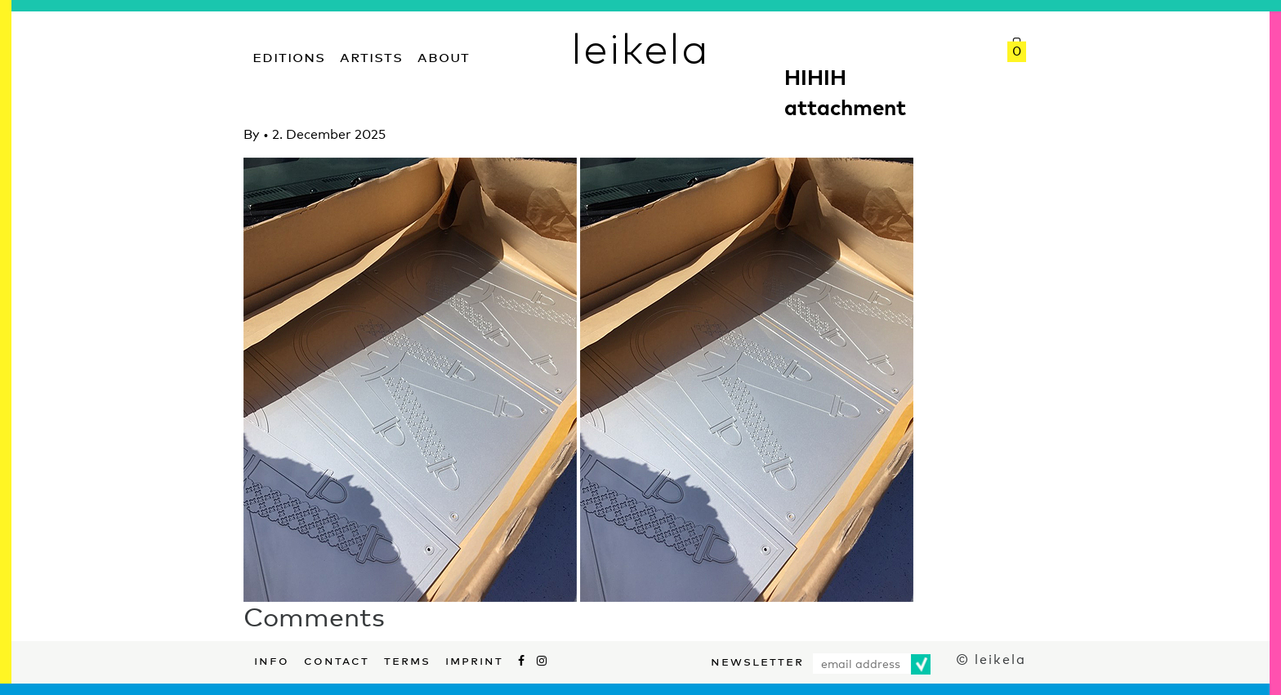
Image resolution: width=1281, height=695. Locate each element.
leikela (640, 47)
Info (271, 659)
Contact (336, 659)
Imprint (474, 659)
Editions (288, 55)
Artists (371, 55)
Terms (407, 659)
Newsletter (757, 660)
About (443, 55)
